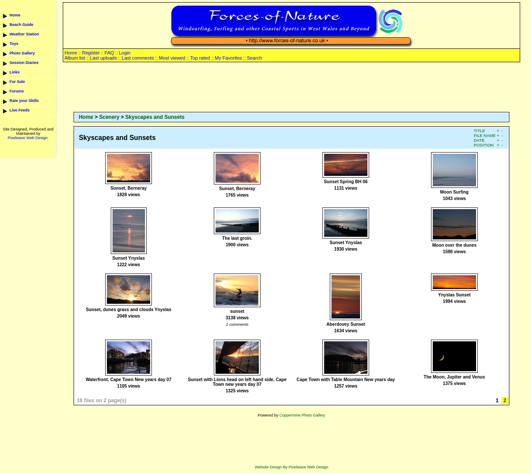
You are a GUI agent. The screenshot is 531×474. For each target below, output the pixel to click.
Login (125, 52)
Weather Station (24, 34)
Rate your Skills (24, 101)
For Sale (17, 82)
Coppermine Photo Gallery (302, 415)
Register (91, 52)
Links (15, 72)
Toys (14, 43)
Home (15, 15)
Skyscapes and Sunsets (155, 117)
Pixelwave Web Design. (28, 138)
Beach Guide (21, 24)
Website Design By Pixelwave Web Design (291, 467)
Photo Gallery (22, 53)
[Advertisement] (291, 87)
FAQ (109, 52)
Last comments (138, 57)
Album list (74, 57)
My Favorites (228, 57)
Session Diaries (24, 62)
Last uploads (103, 57)
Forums (17, 91)
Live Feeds (20, 110)
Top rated (200, 57)
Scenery (109, 117)
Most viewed (172, 57)
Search (254, 57)
